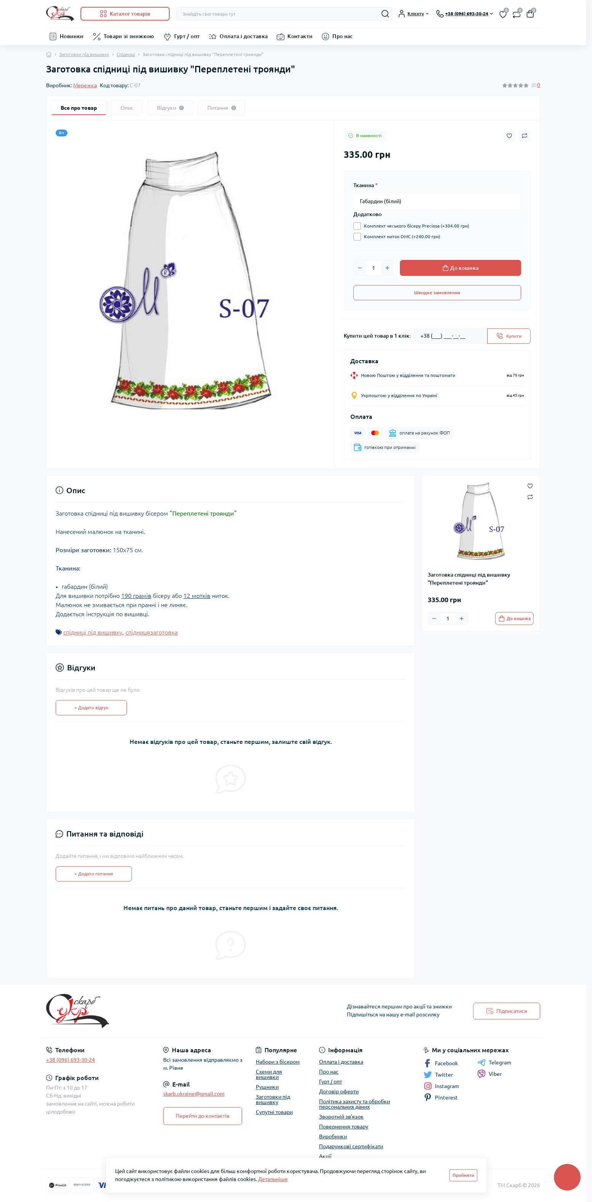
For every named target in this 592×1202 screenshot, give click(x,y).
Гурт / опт (187, 36)
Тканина (365, 185)
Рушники (267, 1087)
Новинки (72, 36)
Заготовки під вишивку (84, 54)
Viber (489, 1074)
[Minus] (360, 268)
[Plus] (387, 268)
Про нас (342, 36)
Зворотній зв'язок (341, 1117)
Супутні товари (274, 1112)
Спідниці (126, 54)
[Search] (385, 14)
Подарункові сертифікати (351, 1146)
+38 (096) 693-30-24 (70, 1060)
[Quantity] (373, 268)
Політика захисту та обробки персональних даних (354, 1104)
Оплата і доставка (244, 36)
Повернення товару (343, 1126)
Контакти (300, 36)
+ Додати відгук (91, 707)
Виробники (333, 1136)
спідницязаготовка (151, 632)
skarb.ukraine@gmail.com (194, 1094)
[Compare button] (524, 136)
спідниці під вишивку (92, 632)
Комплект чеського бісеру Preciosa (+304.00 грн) (414, 226)
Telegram (494, 1062)
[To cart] (514, 618)
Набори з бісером (278, 1062)
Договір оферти (339, 1091)
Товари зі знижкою (129, 36)
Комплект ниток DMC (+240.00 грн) (400, 236)
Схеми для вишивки (269, 1074)
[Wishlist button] (509, 136)
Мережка (85, 85)
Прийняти (463, 1175)
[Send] (509, 336)
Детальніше (273, 1179)
